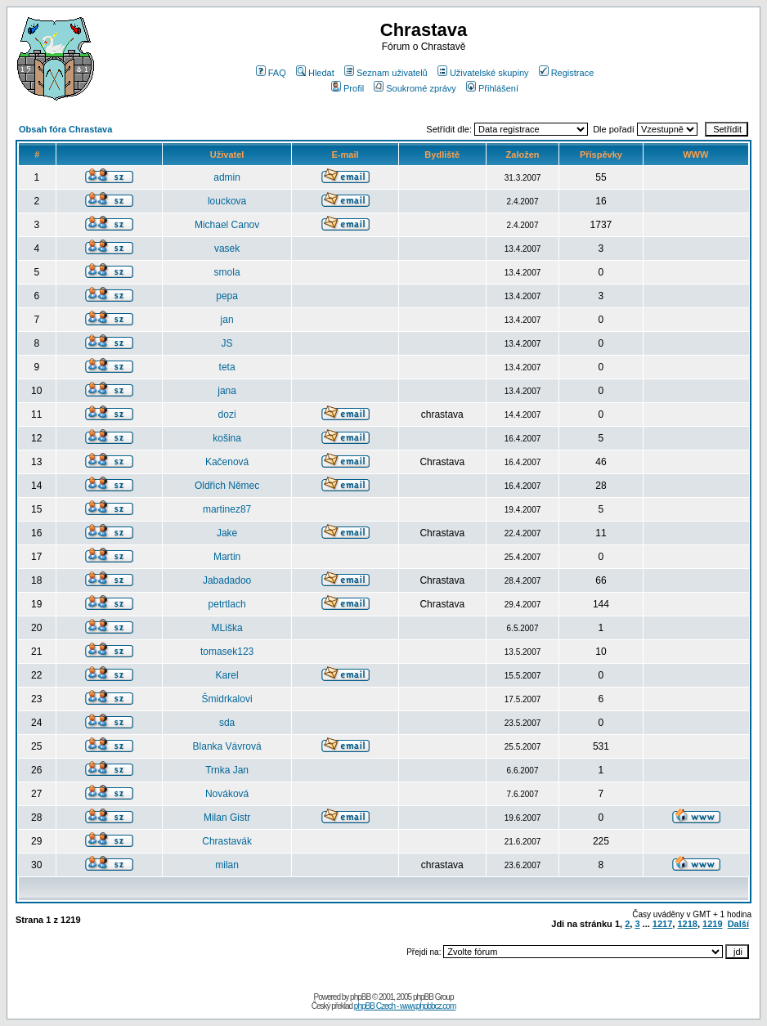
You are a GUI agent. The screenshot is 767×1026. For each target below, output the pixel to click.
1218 (687, 924)
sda (227, 722)
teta (227, 367)
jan (227, 319)
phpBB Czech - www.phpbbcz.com (404, 1005)
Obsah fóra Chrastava (65, 129)
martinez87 (227, 509)
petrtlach (227, 604)
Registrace (566, 73)
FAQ (271, 73)
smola (227, 272)
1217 (662, 924)
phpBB (360, 996)
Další (738, 924)
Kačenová (227, 462)
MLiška (227, 628)
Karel (227, 675)
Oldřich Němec (227, 485)
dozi (227, 414)
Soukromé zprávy (415, 88)
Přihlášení (492, 88)
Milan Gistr (227, 817)
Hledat (315, 73)
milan (227, 865)
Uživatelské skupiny (483, 73)
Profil (347, 88)
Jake (227, 533)
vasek (227, 248)
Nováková (227, 794)
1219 (712, 924)
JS (227, 343)
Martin (226, 556)
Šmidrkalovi (227, 699)
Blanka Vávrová (227, 746)
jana (227, 391)
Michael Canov (227, 225)
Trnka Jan (227, 770)
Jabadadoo (227, 580)
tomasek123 (226, 651)
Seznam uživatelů (386, 73)
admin (226, 177)
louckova (227, 201)
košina (227, 438)
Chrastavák (227, 841)
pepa (227, 296)
